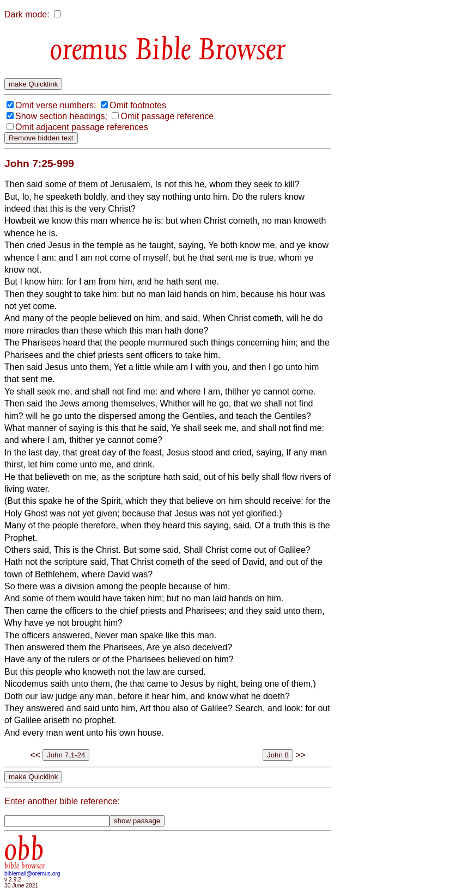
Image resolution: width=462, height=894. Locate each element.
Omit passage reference (167, 116)
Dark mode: (27, 14)
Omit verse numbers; (55, 105)
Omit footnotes (138, 105)
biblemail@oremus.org (32, 874)
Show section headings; (61, 116)
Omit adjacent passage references (81, 127)
